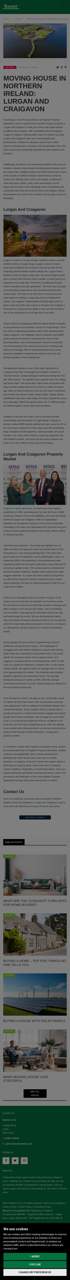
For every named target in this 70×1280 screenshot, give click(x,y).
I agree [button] (35, 1256)
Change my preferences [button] (35, 1272)
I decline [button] (35, 1264)
